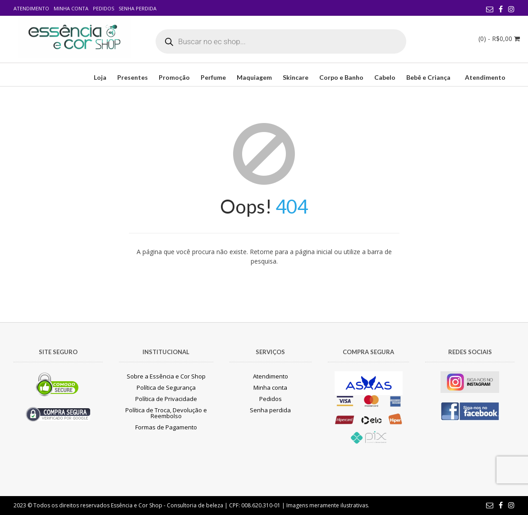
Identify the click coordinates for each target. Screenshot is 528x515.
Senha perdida (137, 8)
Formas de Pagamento (166, 427)
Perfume (213, 77)
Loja (100, 77)
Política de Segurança (166, 387)
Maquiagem (254, 77)
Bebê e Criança (428, 77)
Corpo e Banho (341, 77)
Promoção (174, 77)
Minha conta (71, 8)
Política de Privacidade (166, 399)
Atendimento (31, 8)
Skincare (295, 77)
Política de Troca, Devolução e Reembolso (166, 413)
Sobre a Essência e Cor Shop (166, 376)
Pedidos (103, 8)
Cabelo (384, 77)
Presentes (132, 77)
